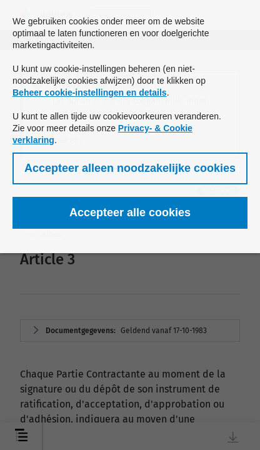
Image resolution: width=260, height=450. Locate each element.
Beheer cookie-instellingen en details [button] (89, 93)
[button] (130, 168)
